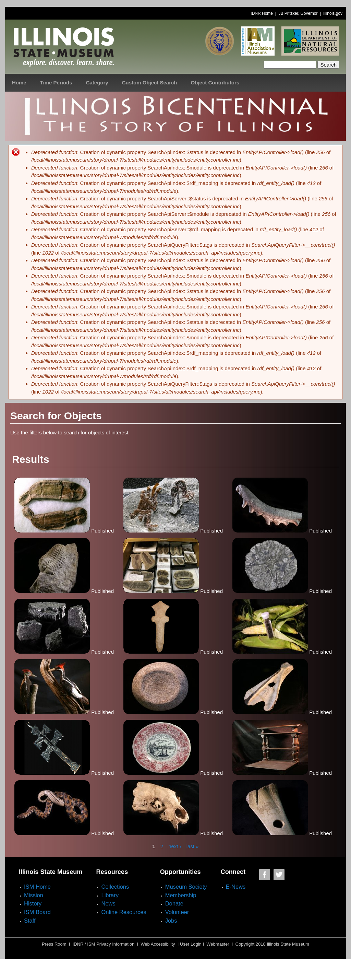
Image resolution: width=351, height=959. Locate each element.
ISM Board (37, 912)
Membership (180, 895)
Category (97, 82)
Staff (30, 920)
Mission (33, 895)
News (108, 903)
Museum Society (186, 887)
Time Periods (56, 82)
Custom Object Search (149, 82)
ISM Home (37, 887)
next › (174, 846)
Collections (115, 887)
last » (192, 846)
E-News (236, 887)
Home (19, 82)
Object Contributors (215, 82)
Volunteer (177, 912)
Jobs (171, 920)
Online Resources (123, 912)
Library (109, 895)
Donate (174, 903)
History (32, 903)
